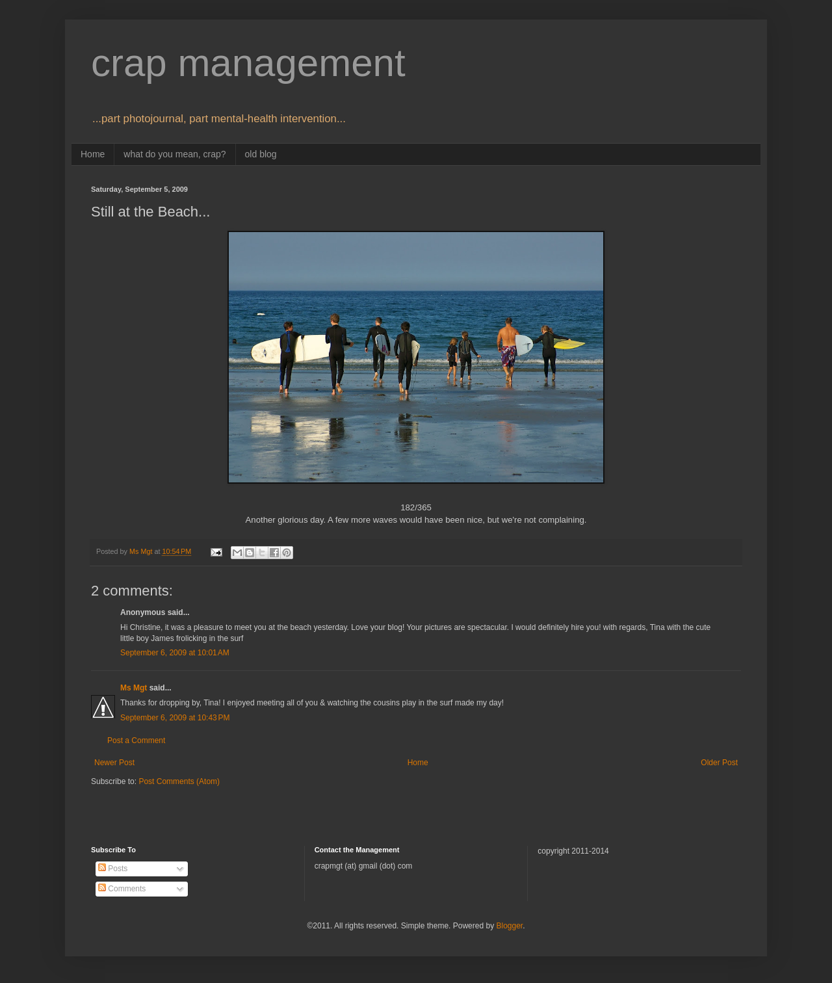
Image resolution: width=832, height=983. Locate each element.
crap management (248, 63)
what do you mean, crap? (175, 154)
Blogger (509, 925)
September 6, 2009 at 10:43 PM (174, 717)
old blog (261, 154)
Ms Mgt (133, 687)
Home (93, 154)
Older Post (719, 762)
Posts (112, 868)
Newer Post (114, 762)
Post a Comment (136, 740)
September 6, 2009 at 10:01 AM (174, 652)
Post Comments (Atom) (179, 781)
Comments (122, 888)
